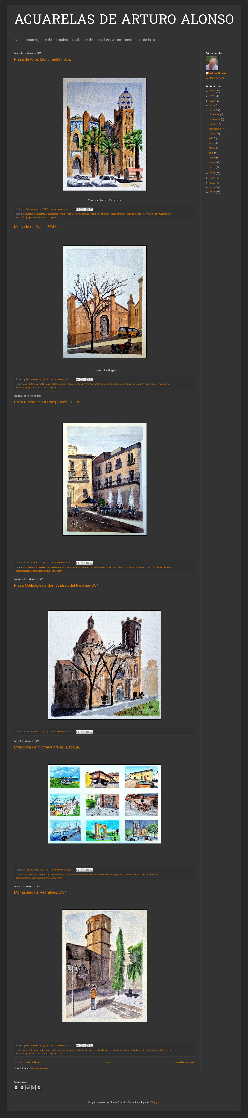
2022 (213, 110)
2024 (213, 100)
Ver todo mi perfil (215, 78)
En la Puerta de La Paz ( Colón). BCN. (47, 402)
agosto (213, 133)
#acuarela (28, 214)
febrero (213, 162)
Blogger (155, 1102)
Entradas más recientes (28, 1062)
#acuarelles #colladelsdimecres (93, 384)
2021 (213, 173)
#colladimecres (118, 214)
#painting (131, 214)
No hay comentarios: (61, 209)
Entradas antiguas (184, 1062)
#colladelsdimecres (100, 214)
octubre (213, 124)
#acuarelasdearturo (55, 214)
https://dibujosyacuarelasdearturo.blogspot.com (38, 217)
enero (212, 167)
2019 (213, 182)
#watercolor (151, 214)
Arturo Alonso (217, 73)
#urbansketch (139, 1050)
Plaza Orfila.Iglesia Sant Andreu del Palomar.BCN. (57, 585)
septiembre (215, 128)
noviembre (215, 119)
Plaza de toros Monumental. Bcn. (42, 59)
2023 (213, 105)
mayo (212, 148)
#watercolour (164, 214)
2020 (213, 178)
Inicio (108, 1062)
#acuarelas (39, 214)
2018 (213, 187)
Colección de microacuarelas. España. (47, 747)
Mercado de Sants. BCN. (35, 227)
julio (211, 138)
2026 (213, 91)
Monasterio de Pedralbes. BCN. (41, 892)
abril (211, 152)
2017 (213, 192)
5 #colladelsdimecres (162, 567)
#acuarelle (72, 214)
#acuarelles (83, 214)
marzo (212, 157)
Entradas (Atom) (39, 1068)
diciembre (214, 114)
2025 (213, 96)
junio (212, 143)
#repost (140, 214)
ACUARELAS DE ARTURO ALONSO (124, 20)
